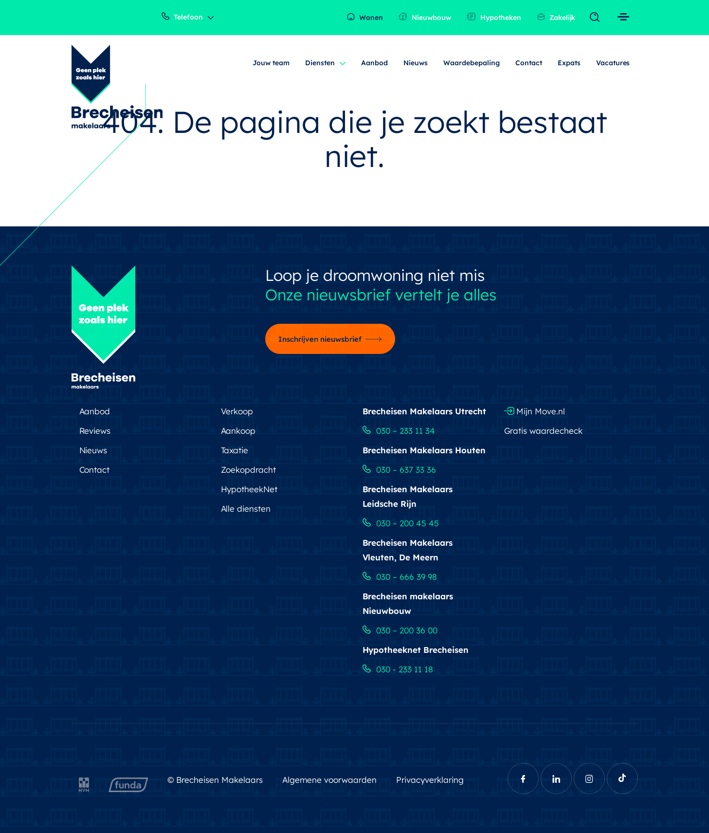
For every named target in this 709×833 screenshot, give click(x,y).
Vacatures (613, 62)
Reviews (95, 431)
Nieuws (415, 62)
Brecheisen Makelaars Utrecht (425, 411)
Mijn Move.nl (534, 411)
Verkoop (237, 411)
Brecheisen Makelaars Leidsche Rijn (408, 496)
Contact (528, 62)
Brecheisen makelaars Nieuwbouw (408, 603)
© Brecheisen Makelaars (215, 780)
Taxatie (235, 450)
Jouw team (271, 62)
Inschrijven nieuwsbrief (320, 339)
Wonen (365, 17)
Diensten (320, 62)
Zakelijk (556, 17)
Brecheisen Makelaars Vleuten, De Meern (408, 549)
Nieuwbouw (425, 17)
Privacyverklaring (430, 780)
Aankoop (238, 431)
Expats (569, 62)
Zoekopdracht (248, 469)
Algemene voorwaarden (329, 780)
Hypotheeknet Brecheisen (416, 650)
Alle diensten (246, 508)
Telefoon (182, 16)
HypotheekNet (249, 489)
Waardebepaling (471, 62)
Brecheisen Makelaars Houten (424, 450)
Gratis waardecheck (543, 431)
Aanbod (374, 62)
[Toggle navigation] (596, 17)
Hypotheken (494, 17)
